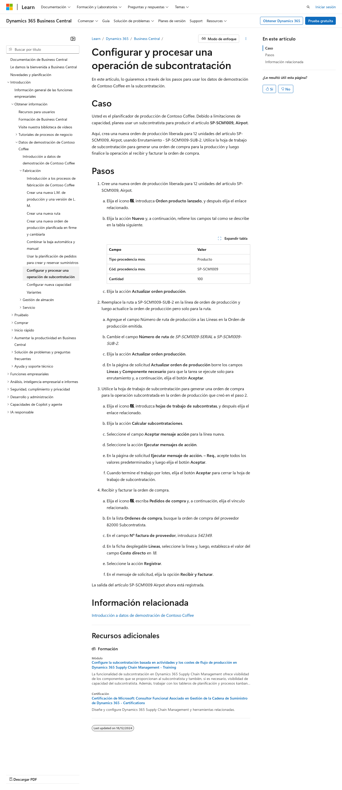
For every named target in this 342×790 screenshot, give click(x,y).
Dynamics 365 (117, 38)
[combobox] (42, 49)
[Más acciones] (245, 39)
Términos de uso (252, 766)
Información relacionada (284, 61)
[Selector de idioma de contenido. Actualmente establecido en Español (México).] (25, 754)
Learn (96, 38)
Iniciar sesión (325, 6)
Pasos (269, 54)
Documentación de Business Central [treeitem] (38, 59)
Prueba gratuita (320, 20)
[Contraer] (72, 38)
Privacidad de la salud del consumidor (199, 766)
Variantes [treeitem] (34, 292)
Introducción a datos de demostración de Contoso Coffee (143, 615)
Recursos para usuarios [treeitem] (37, 111)
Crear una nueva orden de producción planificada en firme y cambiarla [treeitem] (52, 228)
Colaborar (129, 766)
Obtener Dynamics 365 (281, 20)
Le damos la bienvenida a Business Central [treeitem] (43, 66)
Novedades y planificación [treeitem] (30, 74)
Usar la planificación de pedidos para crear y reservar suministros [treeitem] (52, 259)
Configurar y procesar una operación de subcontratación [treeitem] (51, 273)
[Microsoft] (9, 7)
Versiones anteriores (83, 766)
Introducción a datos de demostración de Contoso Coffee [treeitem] (49, 159)
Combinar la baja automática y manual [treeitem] (51, 245)
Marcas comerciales (286, 766)
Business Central (147, 38)
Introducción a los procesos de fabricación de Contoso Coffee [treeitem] (51, 181)
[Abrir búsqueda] (308, 7)
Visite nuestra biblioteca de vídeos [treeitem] (45, 126)
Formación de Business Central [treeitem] (43, 119)
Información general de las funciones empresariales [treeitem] (43, 93)
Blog (108, 766)
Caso (269, 48)
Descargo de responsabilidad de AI (33, 766)
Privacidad (152, 766)
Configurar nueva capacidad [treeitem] (49, 284)
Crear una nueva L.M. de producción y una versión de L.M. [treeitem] (51, 199)
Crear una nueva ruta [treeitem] (43, 213)
